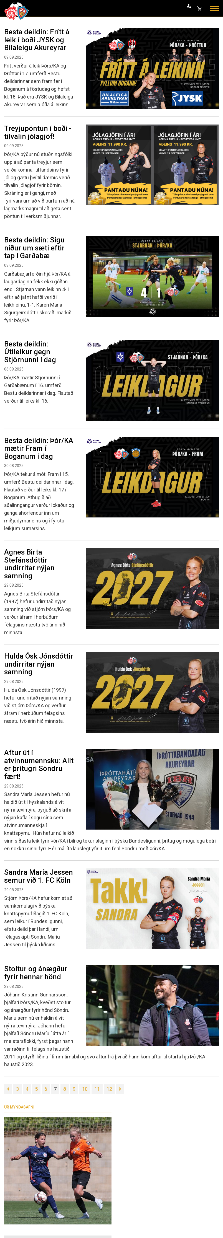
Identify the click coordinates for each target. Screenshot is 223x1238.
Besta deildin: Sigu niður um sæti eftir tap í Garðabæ (34, 248)
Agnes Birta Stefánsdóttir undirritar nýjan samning (29, 564)
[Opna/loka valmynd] (214, 8)
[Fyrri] (8, 1089)
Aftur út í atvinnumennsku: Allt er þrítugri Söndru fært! (39, 765)
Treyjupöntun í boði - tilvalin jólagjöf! (38, 132)
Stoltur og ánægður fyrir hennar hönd (35, 973)
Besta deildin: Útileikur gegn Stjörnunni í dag (30, 352)
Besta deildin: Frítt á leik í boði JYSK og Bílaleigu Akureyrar (36, 40)
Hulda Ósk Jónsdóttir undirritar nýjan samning (38, 664)
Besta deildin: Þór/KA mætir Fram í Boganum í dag (38, 448)
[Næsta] (120, 1089)
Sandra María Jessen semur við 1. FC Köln (38, 876)
